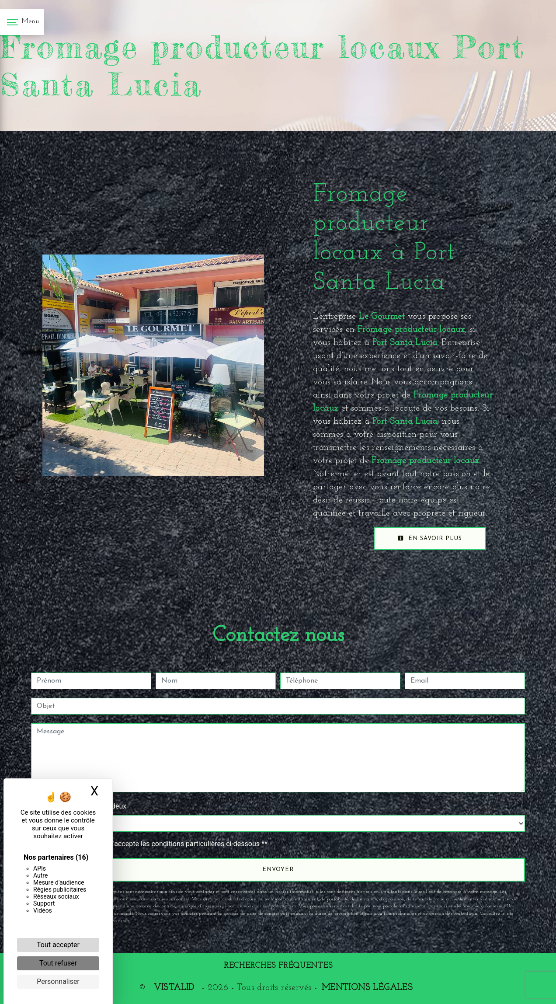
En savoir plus (430, 538)
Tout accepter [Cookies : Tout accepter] (58, 945)
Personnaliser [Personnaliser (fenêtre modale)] (58, 981)
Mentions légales (367, 987)
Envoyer (278, 869)
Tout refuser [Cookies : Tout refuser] (58, 963)
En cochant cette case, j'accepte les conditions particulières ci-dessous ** (154, 844)
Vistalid (173, 987)
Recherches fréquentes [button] (278, 965)
